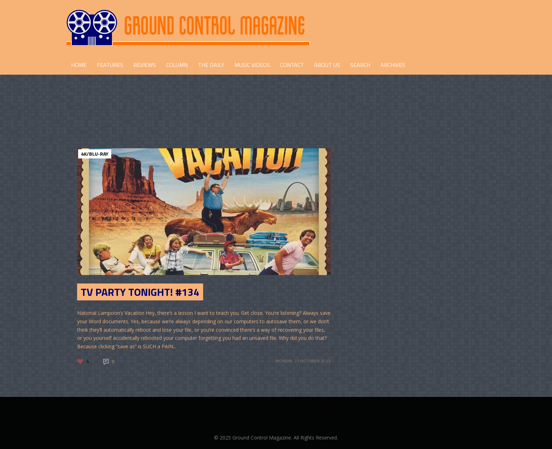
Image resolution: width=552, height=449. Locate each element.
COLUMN (177, 65)
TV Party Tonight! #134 (140, 292)
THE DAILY (211, 65)
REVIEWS (144, 65)
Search (360, 65)
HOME (79, 65)
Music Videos (252, 65)
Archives (393, 65)
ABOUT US (327, 65)
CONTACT (292, 65)
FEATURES (110, 65)
